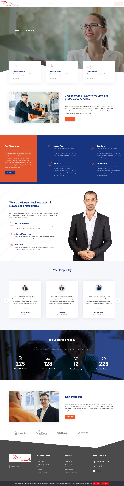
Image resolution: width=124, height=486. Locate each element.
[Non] (122, 483)
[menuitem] (31, 3)
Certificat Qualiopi (15, 466)
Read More (25, 308)
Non (98, 483)
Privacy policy (105, 483)
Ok (94, 483)
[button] (117, 300)
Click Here (70, 119)
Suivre (98, 470)
